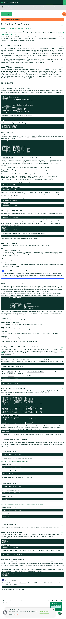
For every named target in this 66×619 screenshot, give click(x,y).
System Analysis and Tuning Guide (32, 7)
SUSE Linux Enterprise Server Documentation (13, 7)
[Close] (53, 609)
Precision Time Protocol (12, 8)
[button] (5, 612)
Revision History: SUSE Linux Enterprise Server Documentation (17, 28)
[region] (30, 612)
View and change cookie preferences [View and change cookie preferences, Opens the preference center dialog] (44, 612)
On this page (6, 14)
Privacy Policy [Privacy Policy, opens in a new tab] (15, 614)
